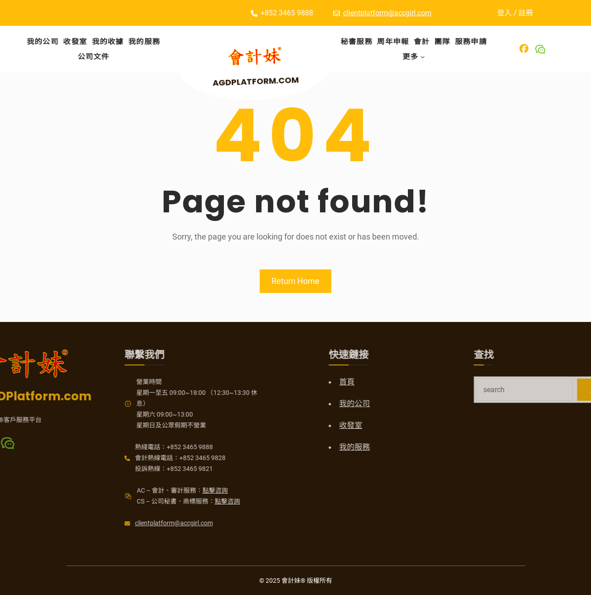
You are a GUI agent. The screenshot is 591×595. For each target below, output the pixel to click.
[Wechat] (540, 49)
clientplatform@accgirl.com (387, 12)
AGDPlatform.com (258, 81)
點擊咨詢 (173, 490)
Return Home (295, 281)
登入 (509, 13)
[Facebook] (523, 48)
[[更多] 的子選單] (423, 56)
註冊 (530, 13)
